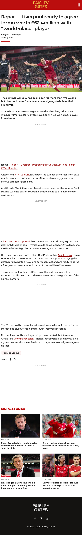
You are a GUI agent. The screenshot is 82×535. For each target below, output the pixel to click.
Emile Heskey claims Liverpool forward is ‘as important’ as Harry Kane (60, 446)
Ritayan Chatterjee (11, 34)
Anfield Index (65, 255)
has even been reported (16, 241)
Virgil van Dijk (22, 174)
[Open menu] (78, 5)
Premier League (11, 352)
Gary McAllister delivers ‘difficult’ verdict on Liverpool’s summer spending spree (60, 485)
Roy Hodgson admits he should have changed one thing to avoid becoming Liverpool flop (18, 485)
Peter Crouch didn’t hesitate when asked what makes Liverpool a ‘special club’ (19, 446)
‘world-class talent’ (24, 338)
